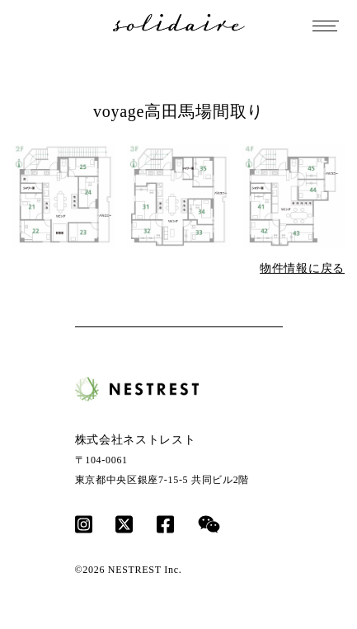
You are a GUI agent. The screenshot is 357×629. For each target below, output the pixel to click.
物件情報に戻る (302, 268)
